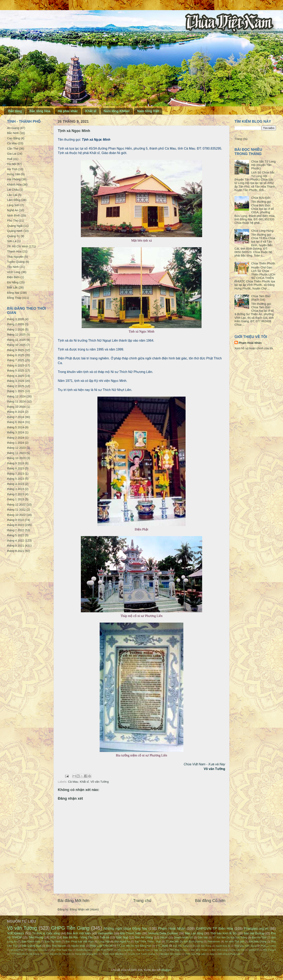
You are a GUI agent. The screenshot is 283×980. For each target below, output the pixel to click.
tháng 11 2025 (16, 339)
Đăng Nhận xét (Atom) (84, 909)
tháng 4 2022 (15, 540)
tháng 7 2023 (15, 473)
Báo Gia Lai (160, 950)
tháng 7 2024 (15, 417)
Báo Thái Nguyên (56, 945)
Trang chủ (142, 900)
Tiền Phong (36, 937)
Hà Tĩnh (12, 169)
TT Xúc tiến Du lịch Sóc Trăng (229, 937)
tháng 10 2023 (16, 458)
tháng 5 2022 (15, 535)
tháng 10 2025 (16, 344)
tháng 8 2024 (15, 411)
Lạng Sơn (13, 205)
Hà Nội (11, 164)
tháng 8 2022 (15, 525)
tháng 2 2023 (15, 494)
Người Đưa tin (223, 946)
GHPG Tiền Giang (70, 928)
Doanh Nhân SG (183, 937)
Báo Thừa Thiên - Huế (148, 941)
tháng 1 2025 (15, 391)
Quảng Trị (13, 236)
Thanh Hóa (14, 251)
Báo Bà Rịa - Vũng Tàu (78, 937)
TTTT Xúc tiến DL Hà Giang (25, 954)
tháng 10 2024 (16, 406)
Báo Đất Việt (237, 950)
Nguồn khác (78, 945)
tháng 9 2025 (15, 350)
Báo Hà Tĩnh (259, 937)
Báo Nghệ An (122, 941)
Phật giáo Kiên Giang (245, 946)
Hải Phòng (14, 179)
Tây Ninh (13, 266)
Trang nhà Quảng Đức (86, 954)
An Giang (13, 128)
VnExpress (15, 933)
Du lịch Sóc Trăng (202, 946)
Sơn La (11, 241)
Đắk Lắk (12, 287)
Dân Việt (203, 937)
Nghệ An (12, 210)
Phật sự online (268, 946)
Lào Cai (12, 194)
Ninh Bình (13, 215)
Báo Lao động (194, 933)
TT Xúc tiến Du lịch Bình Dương (184, 941)
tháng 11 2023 (16, 453)
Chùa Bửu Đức (260, 197)
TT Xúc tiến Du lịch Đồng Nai (134, 945)
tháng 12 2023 (16, 447)
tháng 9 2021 (15, 545)
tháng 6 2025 (15, 365)
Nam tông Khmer (117, 111)
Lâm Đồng (13, 200)
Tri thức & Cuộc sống (46, 933)
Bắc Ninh (13, 133)
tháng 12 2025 (16, 334)
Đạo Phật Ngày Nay (62, 950)
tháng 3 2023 (15, 489)
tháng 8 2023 (15, 468)
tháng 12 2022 (16, 504)
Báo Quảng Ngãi (31, 945)
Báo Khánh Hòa (178, 950)
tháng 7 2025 (15, 360)
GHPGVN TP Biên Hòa (214, 928)
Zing (212, 954)
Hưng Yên (13, 174)
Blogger (166, 970)
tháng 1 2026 (15, 329)
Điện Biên (13, 277)
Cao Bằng (13, 138)
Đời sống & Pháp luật (229, 954)
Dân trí (164, 937)
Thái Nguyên (15, 256)
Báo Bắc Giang (257, 941)
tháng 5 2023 (15, 478)
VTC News (162, 945)
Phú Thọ (12, 220)
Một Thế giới (269, 950)
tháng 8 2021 (15, 550)
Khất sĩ (90, 111)
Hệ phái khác (68, 111)
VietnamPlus (17, 950)
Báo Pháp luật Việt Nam (79, 941)
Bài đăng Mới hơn (73, 900)
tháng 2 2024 (15, 437)
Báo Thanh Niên (130, 933)
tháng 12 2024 (16, 396)
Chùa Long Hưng (262, 230)
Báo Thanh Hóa (31, 941)
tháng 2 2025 (15, 386)
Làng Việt (104, 941)
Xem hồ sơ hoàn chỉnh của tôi (253, 348)
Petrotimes (214, 941)
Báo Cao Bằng (125, 950)
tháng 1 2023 (15, 499)
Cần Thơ (12, 148)
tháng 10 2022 (16, 514)
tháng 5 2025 (15, 370)
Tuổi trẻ (104, 937)
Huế (9, 159)
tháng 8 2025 (15, 355)
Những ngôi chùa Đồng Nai (125, 928)
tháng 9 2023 (15, 463)
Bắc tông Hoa (40, 111)
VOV (53, 937)
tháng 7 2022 (15, 530)
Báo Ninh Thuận (199, 950)
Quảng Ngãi (15, 225)
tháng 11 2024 (16, 401)
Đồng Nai (13, 292)
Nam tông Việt (148, 111)
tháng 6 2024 (15, 422)
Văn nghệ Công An (37, 950)
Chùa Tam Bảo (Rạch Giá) (260, 298)
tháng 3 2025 (15, 380)
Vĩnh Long (13, 272)
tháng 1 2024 (15, 442)
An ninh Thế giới (234, 941)
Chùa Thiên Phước (263, 263)
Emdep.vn (254, 950)
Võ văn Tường (99, 781)
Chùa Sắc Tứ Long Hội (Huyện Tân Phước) (263, 165)
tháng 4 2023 (15, 484)
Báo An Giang (144, 937)
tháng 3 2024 (15, 432)
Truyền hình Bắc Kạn (113, 954)
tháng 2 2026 (15, 324)
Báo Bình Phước (104, 950)
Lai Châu (13, 189)
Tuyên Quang (16, 261)
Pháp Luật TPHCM (101, 945)
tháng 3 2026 (15, 319)
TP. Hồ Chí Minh (17, 246)
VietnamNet (105, 933)
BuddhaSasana (84, 950)
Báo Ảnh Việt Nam (79, 933)
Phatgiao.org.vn (256, 928)
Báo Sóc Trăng (181, 946)
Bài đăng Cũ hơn (210, 900)
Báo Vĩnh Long (219, 950)
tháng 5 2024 (15, 427)
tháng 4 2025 (15, 375)
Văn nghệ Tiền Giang (170, 954)
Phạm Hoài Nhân (250, 342)
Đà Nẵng (13, 282)
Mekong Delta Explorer (163, 933)
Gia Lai (11, 153)
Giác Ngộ (122, 937)
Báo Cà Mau (143, 950)
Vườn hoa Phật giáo (195, 954)
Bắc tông (15, 111)
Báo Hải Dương (254, 933)
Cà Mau (73, 781)
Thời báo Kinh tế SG (223, 933)
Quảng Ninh (15, 230)
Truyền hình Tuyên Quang (141, 954)
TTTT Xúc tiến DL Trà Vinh (57, 954)
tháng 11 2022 (16, 509)
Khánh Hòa (14, 184)
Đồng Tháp (14, 297)
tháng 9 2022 (15, 520)
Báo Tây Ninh (53, 941)
